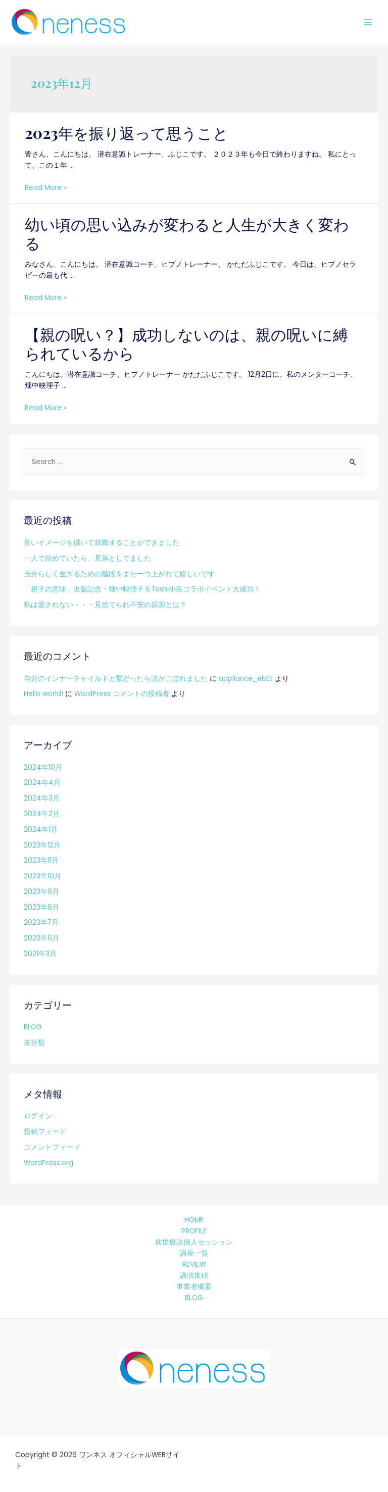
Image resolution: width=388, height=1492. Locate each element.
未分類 (34, 1043)
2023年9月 (41, 892)
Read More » (46, 187)
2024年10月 (43, 767)
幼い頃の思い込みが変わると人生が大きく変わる (187, 233)
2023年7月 (41, 922)
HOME (194, 1220)
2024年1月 (41, 829)
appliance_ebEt (246, 678)
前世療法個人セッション (194, 1242)
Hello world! (43, 694)
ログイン (38, 1116)
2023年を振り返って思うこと (126, 133)
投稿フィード (45, 1131)
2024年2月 (42, 814)
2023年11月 (41, 860)
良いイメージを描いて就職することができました (101, 543)
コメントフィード (52, 1147)
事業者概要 (194, 1286)
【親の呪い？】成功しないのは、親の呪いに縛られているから (186, 343)
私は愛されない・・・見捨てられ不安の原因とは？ (105, 605)
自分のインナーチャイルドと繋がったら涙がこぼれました (116, 678)
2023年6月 (41, 938)
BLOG (33, 1027)
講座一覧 (194, 1253)
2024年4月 (42, 782)
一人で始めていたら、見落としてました (87, 558)
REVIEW (194, 1264)
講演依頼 (194, 1275)
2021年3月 (40, 954)
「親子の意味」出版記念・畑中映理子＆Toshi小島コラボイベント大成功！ (142, 589)
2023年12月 (42, 845)
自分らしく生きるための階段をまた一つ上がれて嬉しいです (119, 574)
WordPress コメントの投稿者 (121, 694)
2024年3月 (42, 798)
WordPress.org (48, 1163)
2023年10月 (42, 876)
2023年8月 (41, 907)
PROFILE (194, 1231)
